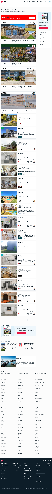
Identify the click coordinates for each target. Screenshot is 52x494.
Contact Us (49, 468)
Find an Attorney (38, 468)
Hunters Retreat (20, 408)
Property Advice (26, 465)
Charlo (40, 38)
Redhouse (36, 411)
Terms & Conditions (38, 488)
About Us (48, 465)
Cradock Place (3, 424)
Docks (2, 430)
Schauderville (37, 418)
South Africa (2, 11)
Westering (36, 399)
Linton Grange (20, 388)
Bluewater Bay (42, 37)
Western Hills (37, 444)
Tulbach (36, 434)
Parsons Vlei (37, 378)
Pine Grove (36, 407)
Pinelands (36, 408)
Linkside (19, 386)
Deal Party (2, 395)
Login (45, 1)
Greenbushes (20, 378)
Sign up (50, 1)
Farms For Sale (3, 473)
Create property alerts (43, 27)
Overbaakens (20, 443)
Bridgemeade (3, 386)
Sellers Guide (26, 473)
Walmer (36, 395)
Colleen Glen (3, 392)
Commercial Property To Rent (17, 467)
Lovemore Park (20, 392)
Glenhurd (2, 444)
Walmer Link (37, 440)
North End (19, 401)
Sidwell (36, 421)
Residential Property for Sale (5, 465)
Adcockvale (2, 407)
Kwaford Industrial (20, 423)
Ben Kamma (2, 410)
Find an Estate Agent (4, 478)
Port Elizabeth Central (38, 379)
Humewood (19, 379)
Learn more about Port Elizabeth (20, 364)
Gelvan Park (3, 440)
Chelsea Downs (3, 421)
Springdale (36, 423)
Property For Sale (4, 463)
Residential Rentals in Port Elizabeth (6, 373)
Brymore (2, 418)
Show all (41, 45)
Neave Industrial (20, 440)
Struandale (36, 430)
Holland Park (3, 453)
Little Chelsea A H (20, 427)
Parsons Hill (19, 449)
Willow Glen (37, 447)
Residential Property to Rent (17, 465)
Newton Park (41, 44)
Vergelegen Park (37, 437)
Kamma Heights (20, 414)
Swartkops (36, 431)
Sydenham (36, 392)
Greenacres (2, 402)
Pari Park (19, 444)
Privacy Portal (30, 488)
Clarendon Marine (3, 423)
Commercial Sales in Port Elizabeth (23, 373)
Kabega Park (20, 411)
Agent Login (37, 479)
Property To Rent (15, 463)
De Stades (2, 427)
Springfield (36, 424)
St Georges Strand (38, 427)
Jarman (19, 410)
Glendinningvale (3, 443)
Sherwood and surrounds (39, 385)
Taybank (36, 433)
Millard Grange (20, 433)
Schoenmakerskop (38, 420)
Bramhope (2, 411)
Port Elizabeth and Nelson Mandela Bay (15, 11)
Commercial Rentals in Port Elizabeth (40, 373)
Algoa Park (2, 378)
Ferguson (2, 431)
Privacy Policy (25, 488)
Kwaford (19, 421)
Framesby (2, 401)
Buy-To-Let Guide (26, 478)
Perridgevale (20, 453)
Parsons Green (20, 447)
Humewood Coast (20, 407)
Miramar (19, 434)
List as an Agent (38, 481)
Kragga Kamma (42, 41)
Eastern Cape (7, 11)
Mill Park (19, 395)
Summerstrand (37, 389)
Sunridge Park (37, 391)
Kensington (19, 417)
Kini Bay (19, 418)
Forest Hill (2, 399)
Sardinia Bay (37, 417)
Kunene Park (20, 420)
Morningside (20, 436)
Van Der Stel (37, 436)
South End (36, 386)
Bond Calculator (38, 465)
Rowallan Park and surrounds (39, 382)
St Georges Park (37, 388)
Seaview (41, 34)
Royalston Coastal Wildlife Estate (40, 414)
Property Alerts (38, 470)
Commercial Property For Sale (5, 467)
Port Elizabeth (23, 11)
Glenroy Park (3, 446)
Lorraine (19, 389)
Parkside (19, 446)
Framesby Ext (3, 436)
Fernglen (2, 398)
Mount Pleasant (20, 398)
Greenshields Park (3, 450)
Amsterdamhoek (3, 379)
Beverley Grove (3, 382)
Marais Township (20, 431)
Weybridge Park (37, 401)
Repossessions (3, 470)
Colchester (2, 391)
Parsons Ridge (20, 450)
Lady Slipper (20, 424)
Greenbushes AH (3, 449)
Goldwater (2, 447)
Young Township (37, 453)
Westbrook (36, 443)
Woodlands (36, 450)
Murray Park (20, 437)
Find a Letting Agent (16, 471)
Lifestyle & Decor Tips (27, 470)
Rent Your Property (15, 470)
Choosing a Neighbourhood (28, 468)
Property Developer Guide (28, 476)
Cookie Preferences (44, 488)
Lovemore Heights (20, 391)
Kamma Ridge (42, 35)
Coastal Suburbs (3, 389)
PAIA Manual (34, 488)
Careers (48, 467)
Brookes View (3, 417)
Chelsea (2, 420)
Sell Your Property (3, 476)
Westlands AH (37, 446)
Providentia (36, 410)
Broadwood (2, 414)
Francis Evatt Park (3, 437)
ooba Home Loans (38, 476)
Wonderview (37, 449)
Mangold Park (20, 430)
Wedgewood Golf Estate (38, 398)
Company (48, 463)
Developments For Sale (4, 468)
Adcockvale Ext (3, 408)
